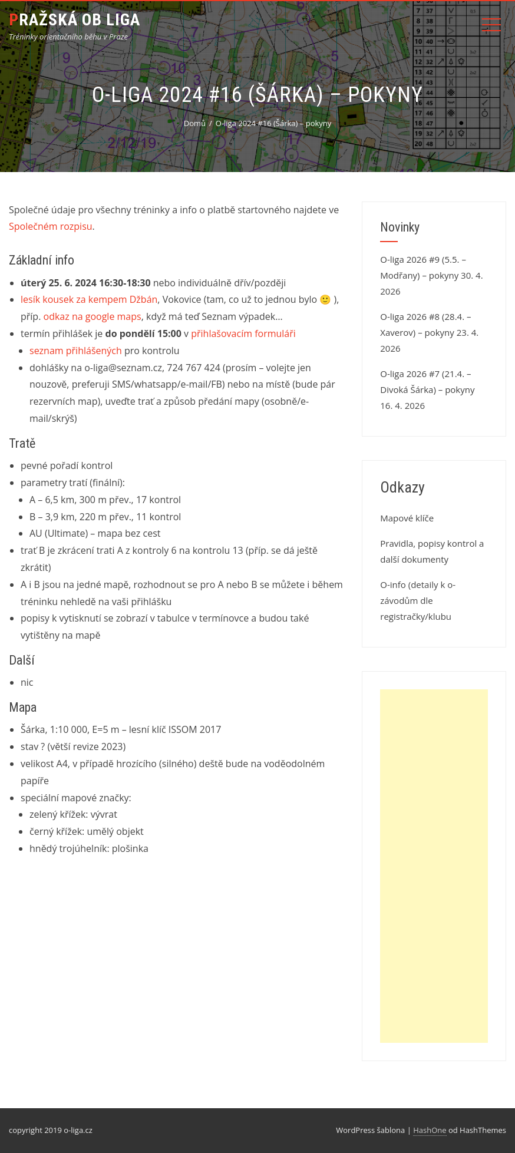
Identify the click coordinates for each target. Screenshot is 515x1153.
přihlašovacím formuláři (243, 333)
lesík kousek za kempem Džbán (89, 299)
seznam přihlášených (75, 350)
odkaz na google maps (92, 316)
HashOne (429, 1130)
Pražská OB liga (74, 19)
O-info (393, 584)
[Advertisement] (434, 866)
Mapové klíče (407, 518)
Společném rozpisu (51, 226)
